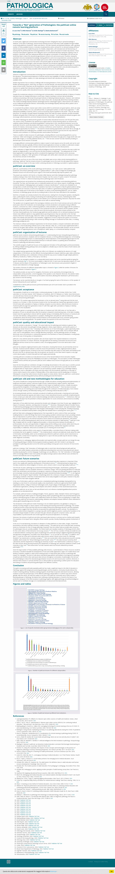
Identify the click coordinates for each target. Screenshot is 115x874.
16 (75, 410)
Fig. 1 (25, 261)
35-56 (22, 546)
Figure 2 (56, 267)
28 (68, 534)
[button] (4, 41)
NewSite (11, 14)
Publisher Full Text (25, 800)
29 (42, 537)
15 (74, 410)
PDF (3, 31)
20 (55, 462)
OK (111, 871)
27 (49, 534)
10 (59, 386)
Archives (19, 14)
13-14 (49, 404)
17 (69, 420)
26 (49, 530)
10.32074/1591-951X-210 (40, 18)
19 (39, 431)
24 (67, 472)
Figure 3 (33, 269)
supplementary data (19, 286)
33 (78, 541)
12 (23, 400)
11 (67, 390)
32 (53, 541)
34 (26, 545)
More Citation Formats (96, 117)
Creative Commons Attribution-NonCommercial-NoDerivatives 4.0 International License (100, 69)
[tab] (92, 25)
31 (55, 539)
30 (54, 539)
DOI (34, 721)
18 (64, 427)
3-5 (36, 128)
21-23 (77, 464)
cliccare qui (53, 871)
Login (8, 1)
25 (69, 472)
